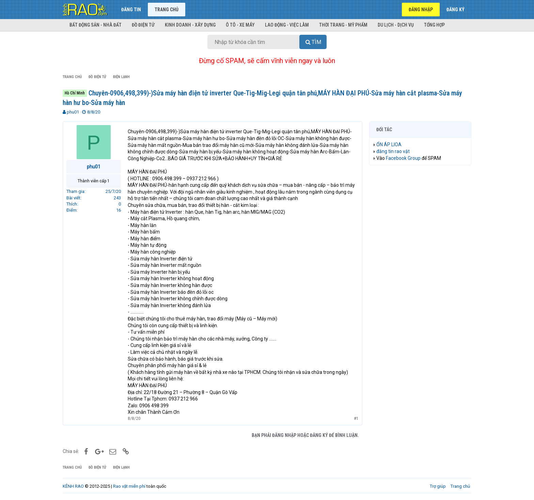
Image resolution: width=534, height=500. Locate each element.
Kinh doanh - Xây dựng (190, 25)
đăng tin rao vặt (393, 151)
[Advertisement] (420, 274)
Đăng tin (131, 9)
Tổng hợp (434, 25)
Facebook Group (403, 158)
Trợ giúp (438, 486)
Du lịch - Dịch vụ (396, 25)
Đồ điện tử (143, 25)
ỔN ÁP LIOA (389, 144)
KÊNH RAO (73, 486)
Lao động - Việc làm (287, 25)
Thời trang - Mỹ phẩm (343, 25)
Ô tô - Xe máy (240, 25)
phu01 (73, 112)
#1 (356, 418)
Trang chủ (166, 9)
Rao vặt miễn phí (129, 486)
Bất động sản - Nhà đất (95, 25)
